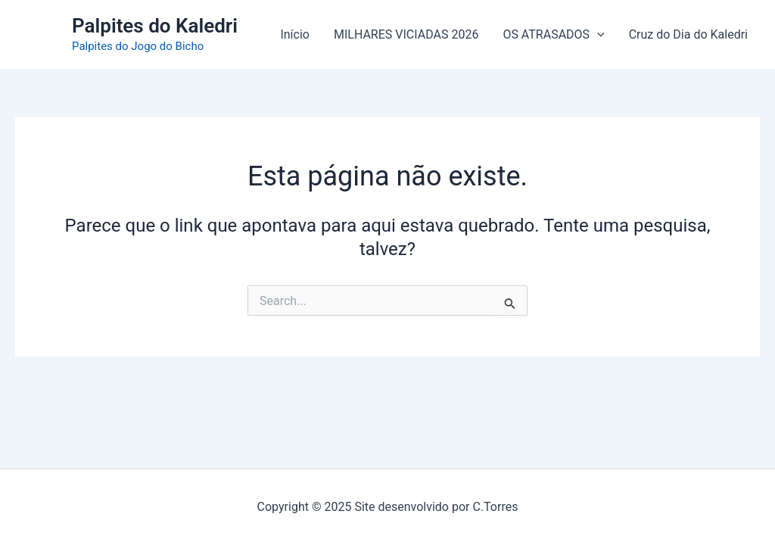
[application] (597, 34)
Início (295, 34)
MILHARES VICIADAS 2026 (406, 34)
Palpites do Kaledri (155, 25)
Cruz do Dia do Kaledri (688, 34)
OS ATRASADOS (553, 34)
